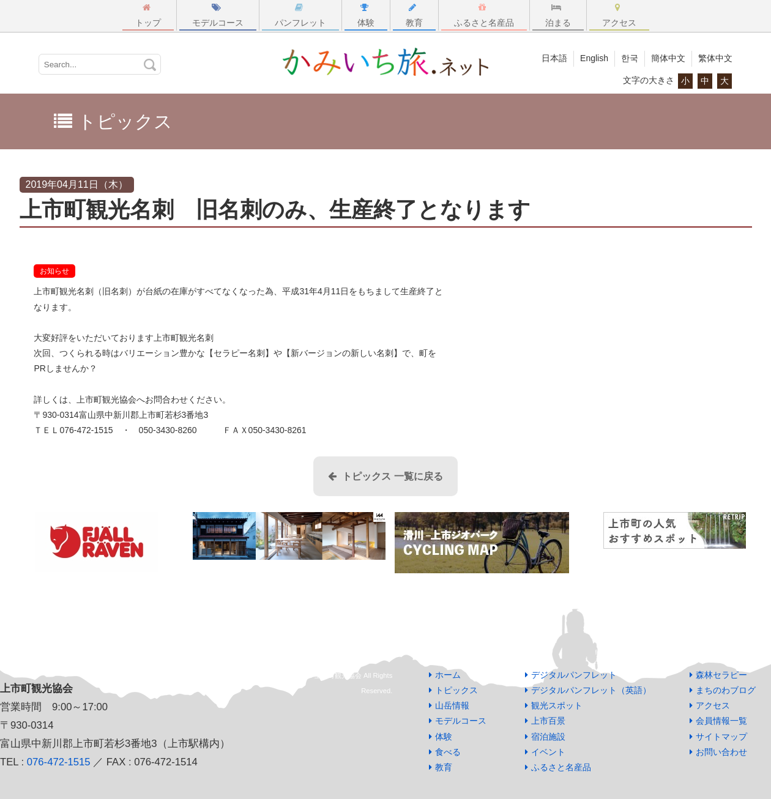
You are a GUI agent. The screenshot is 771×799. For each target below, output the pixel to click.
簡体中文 (668, 58)
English (594, 58)
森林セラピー (721, 675)
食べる (448, 752)
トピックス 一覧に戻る (385, 476)
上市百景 (548, 721)
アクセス (619, 15)
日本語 (554, 58)
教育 (414, 15)
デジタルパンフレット (574, 675)
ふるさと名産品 (484, 15)
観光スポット (557, 705)
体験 (365, 15)
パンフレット (300, 15)
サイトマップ (721, 736)
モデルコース (218, 15)
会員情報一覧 (721, 721)
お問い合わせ (721, 752)
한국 (629, 58)
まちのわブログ (726, 690)
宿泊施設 (548, 736)
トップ (148, 15)
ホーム (448, 675)
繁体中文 (715, 58)
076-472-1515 (59, 762)
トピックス (456, 690)
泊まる (558, 15)
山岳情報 (452, 705)
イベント (548, 752)
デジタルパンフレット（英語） (591, 690)
